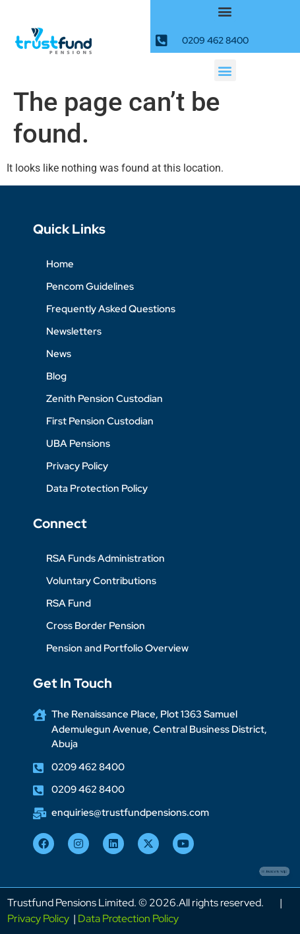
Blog (56, 376)
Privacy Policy (77, 466)
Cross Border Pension (95, 625)
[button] (225, 11)
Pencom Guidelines (90, 286)
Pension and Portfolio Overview (117, 648)
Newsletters (74, 331)
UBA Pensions (78, 443)
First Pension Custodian (100, 421)
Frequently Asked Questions (110, 309)
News (58, 353)
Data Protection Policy (97, 488)
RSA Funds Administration (105, 558)
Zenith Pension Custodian (104, 398)
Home (60, 264)
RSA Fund (68, 603)
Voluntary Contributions (101, 580)
